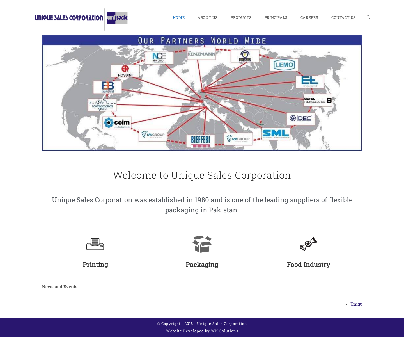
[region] (202, 93)
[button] (47, 92)
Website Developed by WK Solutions (202, 330)
